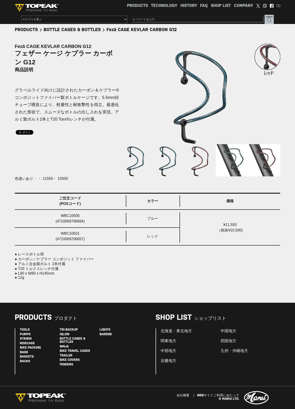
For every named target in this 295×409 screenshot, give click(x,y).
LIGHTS (105, 329)
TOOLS (25, 329)
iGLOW (64, 334)
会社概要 (183, 395)
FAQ (204, 6)
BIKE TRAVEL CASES (75, 351)
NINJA (64, 346)
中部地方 (168, 351)
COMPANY (243, 6)
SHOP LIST (221, 6)
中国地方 (228, 331)
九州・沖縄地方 (234, 351)
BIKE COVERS (70, 360)
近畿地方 (168, 361)
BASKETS (27, 356)
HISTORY (188, 6)
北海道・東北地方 (176, 331)
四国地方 (228, 341)
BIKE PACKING (30, 347)
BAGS (24, 352)
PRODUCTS (137, 6)
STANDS (26, 338)
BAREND (106, 334)
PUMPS (25, 334)
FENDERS (66, 364)
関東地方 (168, 341)
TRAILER (66, 355)
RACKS (25, 361)
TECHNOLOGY (164, 6)
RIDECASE (27, 343)
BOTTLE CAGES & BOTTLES (72, 30)
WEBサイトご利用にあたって (218, 395)
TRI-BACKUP (69, 329)
